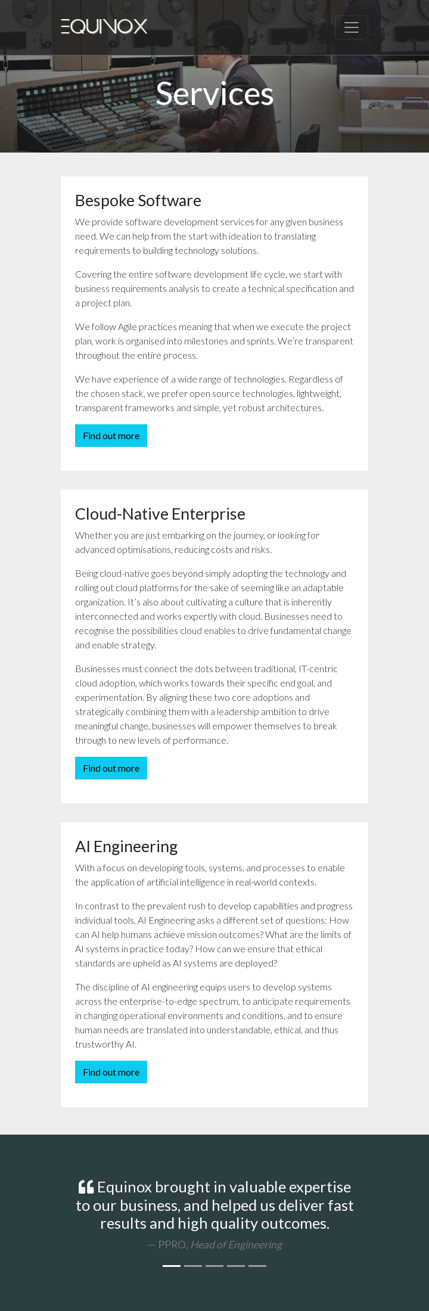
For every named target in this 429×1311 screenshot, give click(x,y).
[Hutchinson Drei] (236, 1266)
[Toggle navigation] (351, 27)
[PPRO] (172, 1266)
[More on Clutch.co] (257, 1266)
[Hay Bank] (214, 1266)
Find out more (111, 435)
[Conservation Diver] (193, 1266)
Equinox (104, 27)
